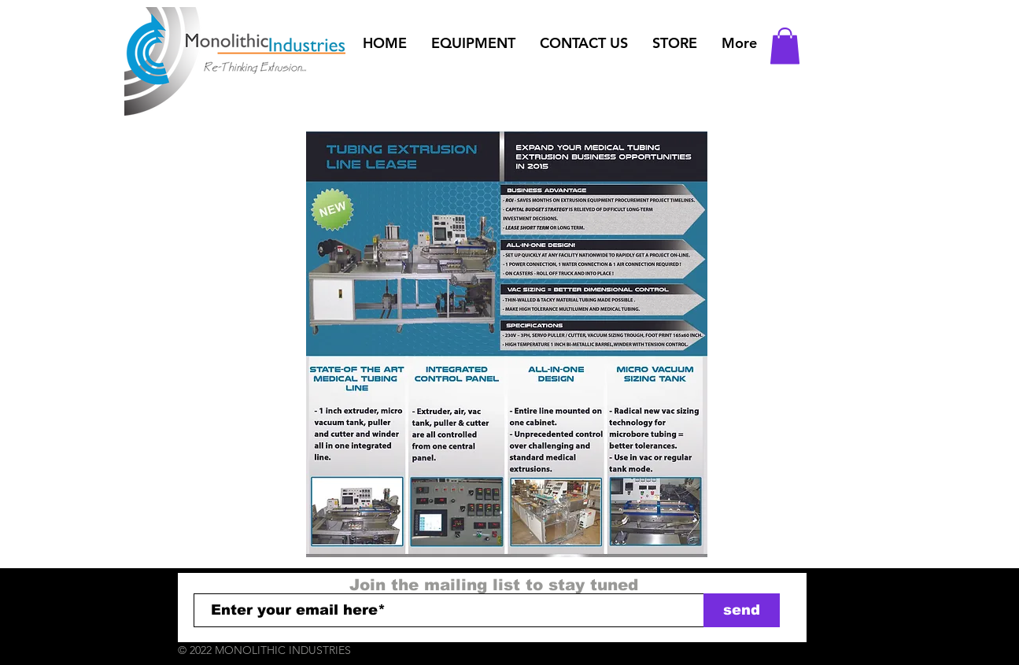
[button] (473, 43)
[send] (741, 610)
